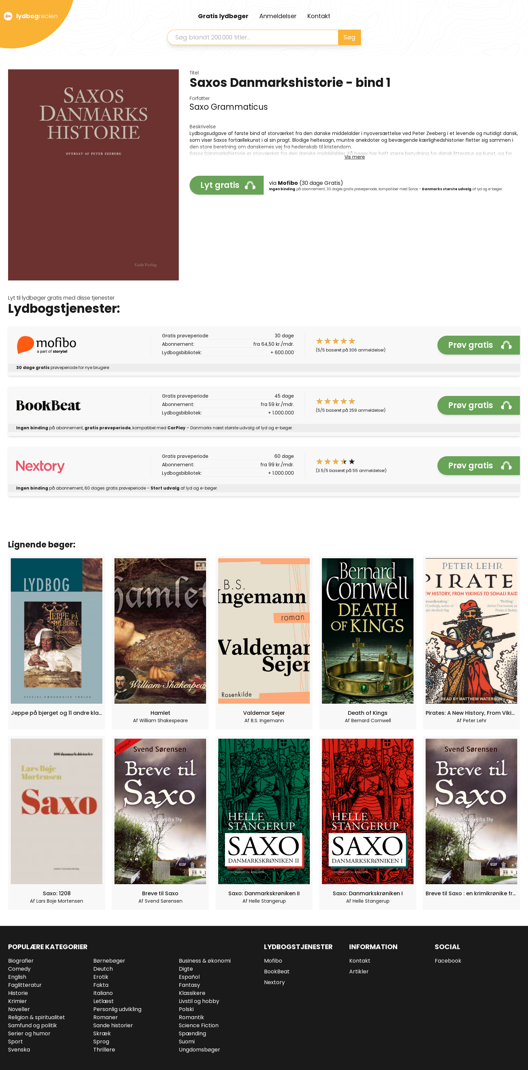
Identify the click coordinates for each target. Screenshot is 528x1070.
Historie (18, 993)
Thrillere (104, 1050)
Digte (186, 969)
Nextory (274, 982)
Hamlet (160, 713)
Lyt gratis (228, 185)
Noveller (19, 1009)
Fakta (100, 985)
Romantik (191, 1017)
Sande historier (113, 1025)
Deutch (103, 969)
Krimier (17, 1001)
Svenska (19, 1050)
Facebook (448, 961)
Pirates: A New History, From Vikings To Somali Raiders (471, 713)
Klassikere (192, 993)
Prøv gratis (480, 344)
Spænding (192, 1033)
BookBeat (277, 971)
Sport (15, 1041)
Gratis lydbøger (223, 16)
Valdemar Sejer (264, 713)
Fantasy (189, 985)
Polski (186, 1009)
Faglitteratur (25, 985)
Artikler (359, 971)
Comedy (19, 969)
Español (189, 977)
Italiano (103, 993)
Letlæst (103, 1001)
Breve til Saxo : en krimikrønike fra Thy (471, 893)
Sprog (101, 1041)
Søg (349, 37)
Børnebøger (109, 961)
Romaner (105, 1017)
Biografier (21, 961)
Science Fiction (199, 1025)
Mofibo (273, 961)
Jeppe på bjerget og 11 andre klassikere (56, 713)
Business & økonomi (205, 961)
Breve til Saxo (160, 893)
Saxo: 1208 (57, 893)
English (17, 977)
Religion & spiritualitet (36, 1017)
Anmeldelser (278, 16)
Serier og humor (29, 1033)
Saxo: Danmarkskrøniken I (368, 893)
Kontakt (318, 16)
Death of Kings (368, 713)
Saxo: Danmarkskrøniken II (264, 893)
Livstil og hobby (199, 1001)
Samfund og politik (32, 1025)
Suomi (187, 1041)
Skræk (102, 1033)
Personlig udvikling (117, 1009)
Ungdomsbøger (199, 1050)
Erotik (100, 977)
